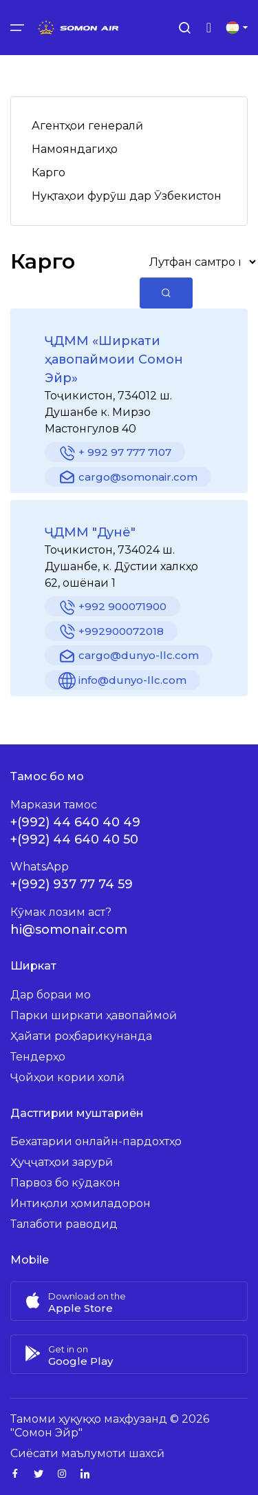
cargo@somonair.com (127, 477)
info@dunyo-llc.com (122, 680)
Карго (48, 172)
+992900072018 (111, 631)
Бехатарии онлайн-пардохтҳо (96, 1141)
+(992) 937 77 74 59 (71, 884)
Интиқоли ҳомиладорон (80, 1203)
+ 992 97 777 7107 (114, 453)
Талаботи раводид (64, 1224)
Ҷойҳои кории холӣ (67, 1077)
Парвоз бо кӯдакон (65, 1182)
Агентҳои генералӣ (87, 125)
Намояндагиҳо (75, 149)
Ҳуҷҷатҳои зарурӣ (61, 1162)
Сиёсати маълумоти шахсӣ (87, 1453)
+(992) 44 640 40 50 (74, 839)
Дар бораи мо (50, 994)
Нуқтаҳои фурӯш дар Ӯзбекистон (127, 195)
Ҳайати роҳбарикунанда (81, 1036)
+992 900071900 (112, 607)
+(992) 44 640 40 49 (75, 822)
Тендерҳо (37, 1056)
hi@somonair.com (68, 929)
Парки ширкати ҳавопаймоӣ (93, 1015)
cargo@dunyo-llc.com (128, 656)
